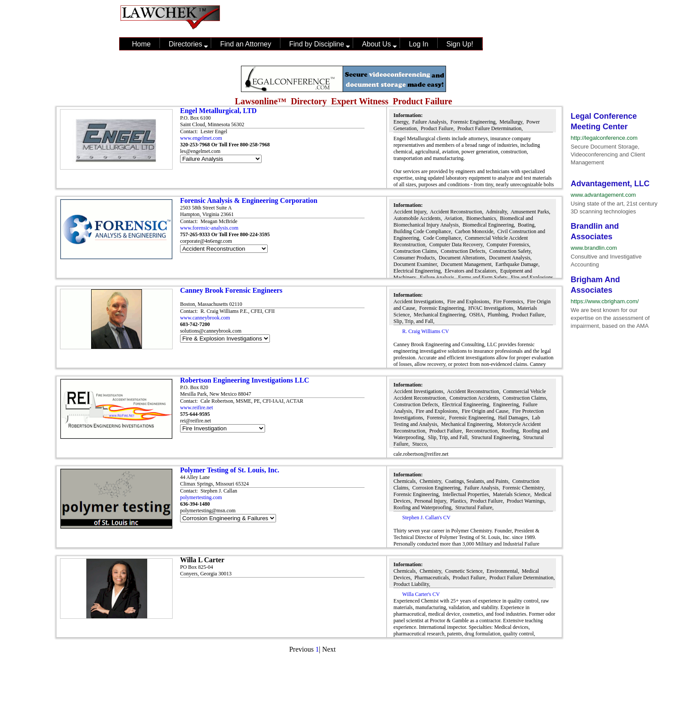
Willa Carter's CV (421, 594)
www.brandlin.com (594, 248)
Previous (301, 649)
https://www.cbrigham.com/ (605, 301)
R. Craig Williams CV (425, 331)
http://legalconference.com (604, 138)
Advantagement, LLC (610, 183)
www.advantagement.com (603, 195)
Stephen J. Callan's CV (426, 517)
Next (329, 649)
